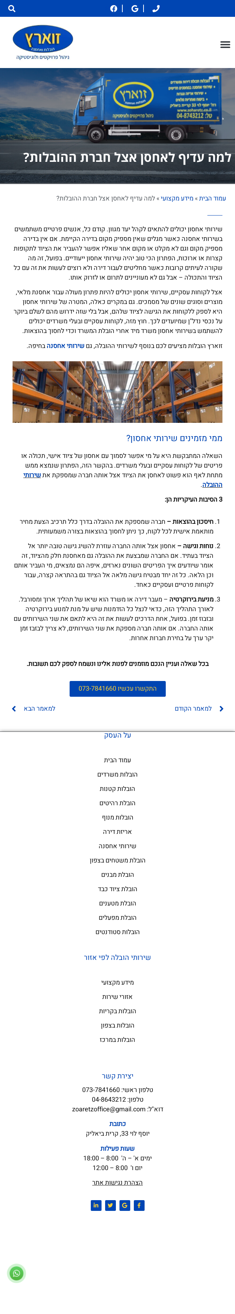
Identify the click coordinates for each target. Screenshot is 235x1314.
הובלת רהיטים (117, 803)
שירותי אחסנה (117, 846)
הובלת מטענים (117, 903)
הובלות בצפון (118, 1025)
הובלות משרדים (117, 774)
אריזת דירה (117, 832)
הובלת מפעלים (118, 918)
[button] (11, 8)
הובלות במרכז (117, 1040)
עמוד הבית (212, 198)
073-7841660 (101, 1090)
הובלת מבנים (117, 875)
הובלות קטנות (117, 789)
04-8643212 (109, 1100)
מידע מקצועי (177, 198)
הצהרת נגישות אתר (117, 1183)
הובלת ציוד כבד (117, 889)
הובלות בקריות (117, 1011)
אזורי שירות (117, 997)
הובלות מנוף (117, 817)
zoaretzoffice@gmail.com (109, 1109)
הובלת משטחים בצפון (118, 860)
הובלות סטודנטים (117, 932)
